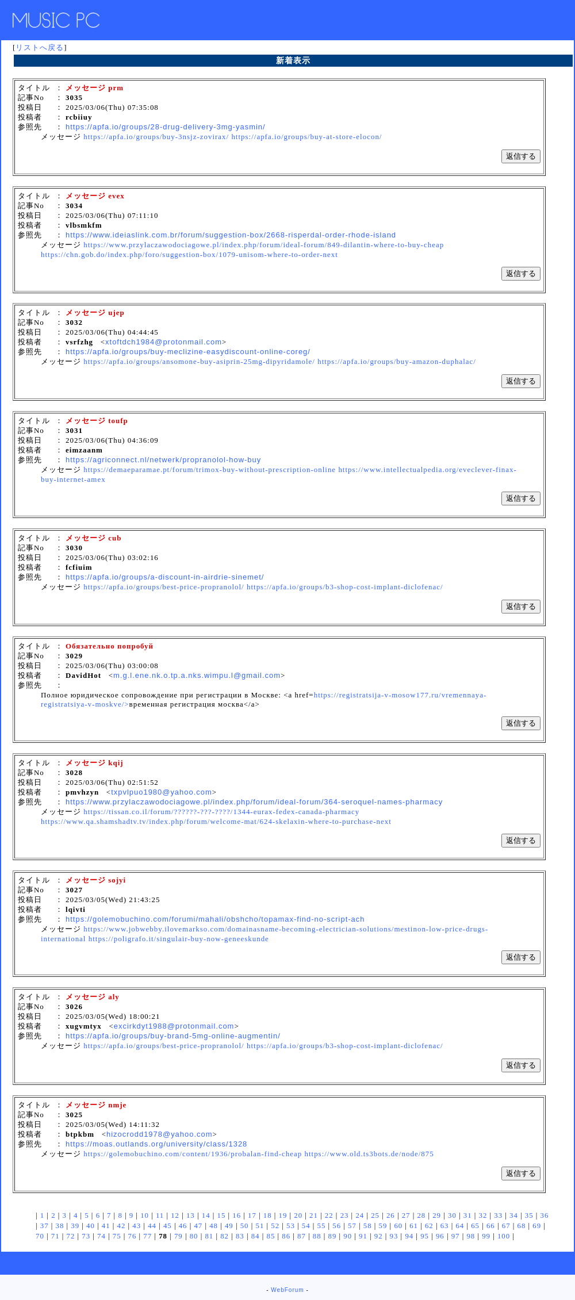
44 (152, 1226)
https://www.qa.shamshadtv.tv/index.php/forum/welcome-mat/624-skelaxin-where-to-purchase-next (216, 821)
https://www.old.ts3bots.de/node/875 (369, 1153)
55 (321, 1226)
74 (101, 1236)
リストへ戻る (40, 48)
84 (255, 1236)
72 (71, 1236)
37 (44, 1226)
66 (490, 1226)
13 (190, 1215)
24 (359, 1215)
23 (344, 1215)
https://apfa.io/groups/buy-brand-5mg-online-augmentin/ (173, 1035)
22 (329, 1215)
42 (121, 1226)
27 (406, 1215)
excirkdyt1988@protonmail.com (174, 1026)
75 (117, 1236)
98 (470, 1236)
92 (378, 1236)
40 (90, 1226)
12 (175, 1215)
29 (436, 1215)
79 (178, 1236)
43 (136, 1226)
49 (229, 1226)
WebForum (287, 1290)
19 (283, 1215)
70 (40, 1236)
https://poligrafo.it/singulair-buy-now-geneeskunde (179, 938)
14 (206, 1215)
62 (429, 1226)
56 (336, 1226)
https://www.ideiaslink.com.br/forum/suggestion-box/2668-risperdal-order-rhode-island (231, 235)
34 (513, 1215)
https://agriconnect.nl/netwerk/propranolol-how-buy (163, 459)
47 (198, 1226)
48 (213, 1226)
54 (306, 1226)
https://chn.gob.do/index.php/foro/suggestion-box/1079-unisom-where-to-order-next (189, 254)
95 (424, 1236)
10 (144, 1215)
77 (147, 1236)
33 (498, 1215)
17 (252, 1215)
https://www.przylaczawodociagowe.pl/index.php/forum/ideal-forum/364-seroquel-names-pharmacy (254, 801)
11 (160, 1215)
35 (529, 1215)
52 (275, 1226)
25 (375, 1215)
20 (298, 1215)
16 (236, 1215)
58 (367, 1226)
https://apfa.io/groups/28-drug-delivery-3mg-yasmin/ (166, 126)
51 (259, 1226)
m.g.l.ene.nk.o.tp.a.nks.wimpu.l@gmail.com (197, 675)
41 (106, 1226)
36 (544, 1215)
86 (286, 1236)
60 (398, 1226)
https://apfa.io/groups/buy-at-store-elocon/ (306, 136)
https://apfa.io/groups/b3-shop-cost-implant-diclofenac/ (345, 586)
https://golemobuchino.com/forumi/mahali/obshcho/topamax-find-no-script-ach (215, 919)
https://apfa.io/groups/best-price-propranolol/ (163, 586)
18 (267, 1215)
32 (483, 1215)
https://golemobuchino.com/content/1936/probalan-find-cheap (192, 1153)
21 (313, 1215)
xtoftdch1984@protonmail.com (163, 342)
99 (486, 1236)
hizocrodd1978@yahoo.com (159, 1134)
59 (383, 1226)
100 (503, 1236)
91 (363, 1236)
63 (444, 1226)
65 (475, 1226)
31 (467, 1215)
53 (290, 1226)
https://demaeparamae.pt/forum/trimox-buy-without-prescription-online (209, 469)
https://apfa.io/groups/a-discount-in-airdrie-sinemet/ (165, 577)
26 (390, 1215)
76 (132, 1236)
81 (209, 1236)
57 (352, 1226)
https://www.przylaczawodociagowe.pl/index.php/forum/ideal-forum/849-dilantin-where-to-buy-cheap (263, 244)
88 (317, 1236)
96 (440, 1236)
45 (167, 1226)
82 (224, 1236)
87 (301, 1236)
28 (421, 1215)
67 (506, 1226)
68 (522, 1226)
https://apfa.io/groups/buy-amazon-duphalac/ (396, 361)
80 (194, 1236)
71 (55, 1236)
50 (244, 1226)
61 (413, 1226)
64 (459, 1226)
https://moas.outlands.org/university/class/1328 (156, 1144)
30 (452, 1215)
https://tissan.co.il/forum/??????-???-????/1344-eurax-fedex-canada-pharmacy (221, 811)
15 (221, 1215)
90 (347, 1236)
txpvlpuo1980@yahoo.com (161, 792)
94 (409, 1236)
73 (86, 1236)
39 (75, 1226)
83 (240, 1236)
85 (270, 1236)
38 (60, 1226)
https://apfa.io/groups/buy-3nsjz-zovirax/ (156, 136)
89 (332, 1236)
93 (394, 1236)
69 (536, 1226)
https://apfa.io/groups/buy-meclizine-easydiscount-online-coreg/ (188, 351)
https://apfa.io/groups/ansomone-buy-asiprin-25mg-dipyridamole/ (199, 361)
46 (183, 1226)
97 (455, 1236)
